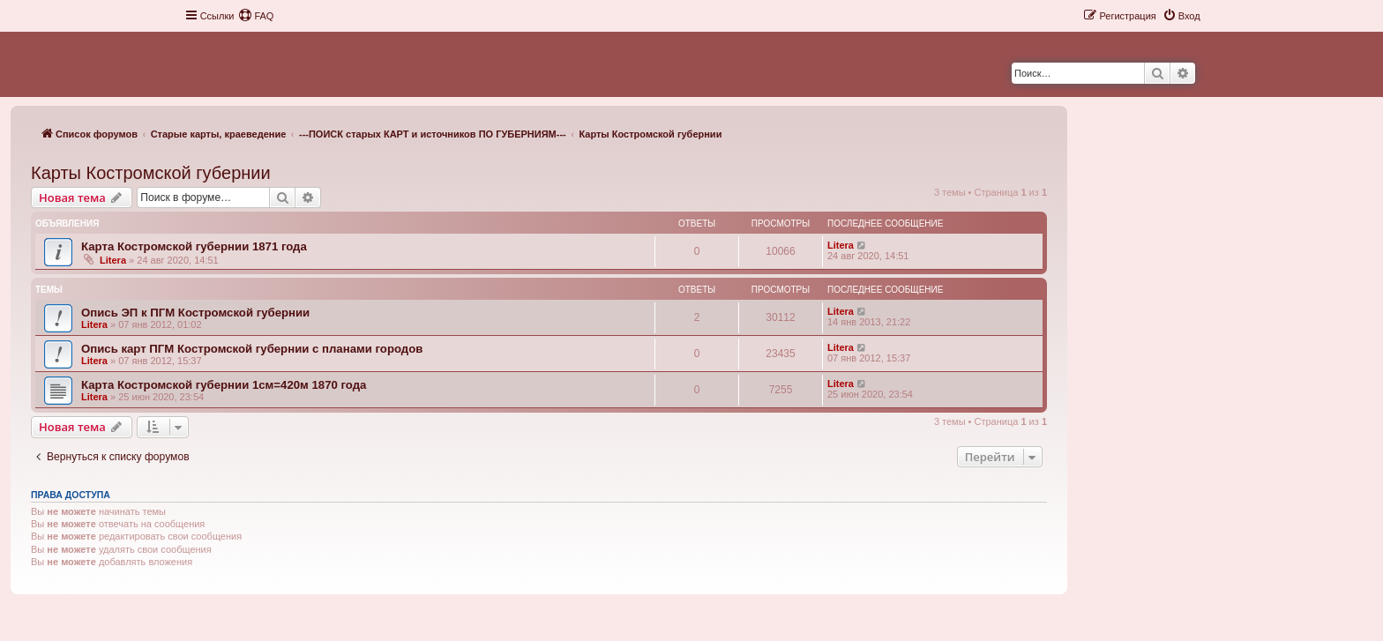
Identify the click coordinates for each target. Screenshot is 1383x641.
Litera (113, 260)
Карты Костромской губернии (151, 173)
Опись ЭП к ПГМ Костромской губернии (195, 312)
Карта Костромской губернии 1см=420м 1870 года (223, 384)
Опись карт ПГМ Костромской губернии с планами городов (251, 348)
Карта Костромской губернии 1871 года (194, 246)
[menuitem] (255, 15)
